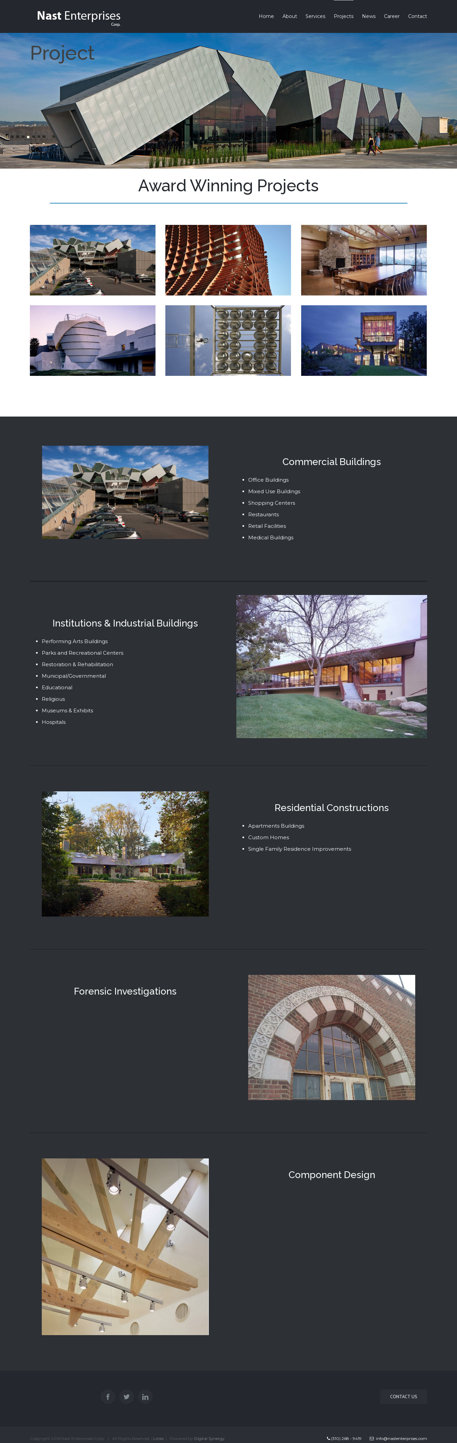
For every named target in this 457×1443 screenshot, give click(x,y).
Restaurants (263, 514)
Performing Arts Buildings (75, 641)
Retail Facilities (267, 526)
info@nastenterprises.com (398, 1438)
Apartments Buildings (276, 826)
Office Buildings (268, 480)
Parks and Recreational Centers (82, 653)
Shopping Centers (271, 503)
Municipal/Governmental (74, 676)
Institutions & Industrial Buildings (125, 623)
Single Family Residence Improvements (299, 849)
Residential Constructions (332, 807)
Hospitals (54, 722)
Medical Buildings (270, 537)
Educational (57, 687)
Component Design (332, 1174)
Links (158, 1438)
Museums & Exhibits (67, 710)
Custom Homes (268, 837)
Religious (53, 699)
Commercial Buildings (331, 461)
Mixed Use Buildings (274, 491)
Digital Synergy (209, 1438)
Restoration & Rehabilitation (77, 664)
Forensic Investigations (125, 991)
